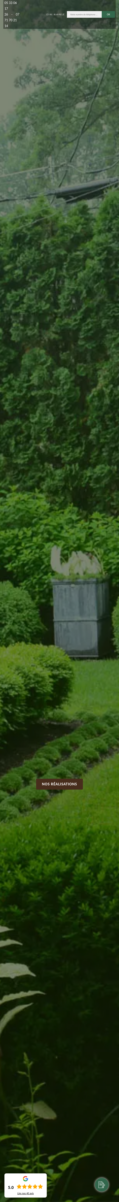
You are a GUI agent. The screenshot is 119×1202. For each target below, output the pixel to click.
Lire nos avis (25, 1193)
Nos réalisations (59, 784)
